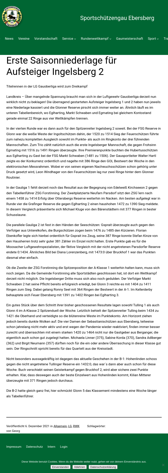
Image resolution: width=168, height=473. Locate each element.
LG (70, 426)
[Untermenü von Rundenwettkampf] (110, 39)
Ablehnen (79, 466)
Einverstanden (60, 466)
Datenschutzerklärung (103, 466)
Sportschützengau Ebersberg (117, 18)
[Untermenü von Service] (75, 39)
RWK (76, 426)
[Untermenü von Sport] (158, 39)
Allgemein (60, 426)
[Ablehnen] (163, 465)
